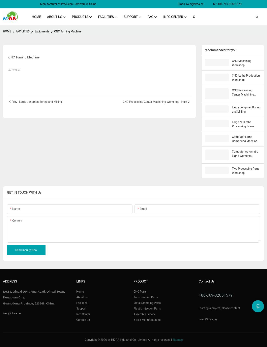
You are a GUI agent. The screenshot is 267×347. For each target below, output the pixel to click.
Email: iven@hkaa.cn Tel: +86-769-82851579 (210, 4)
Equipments (41, 31)
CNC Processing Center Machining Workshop (243, 93)
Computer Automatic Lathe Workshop (245, 153)
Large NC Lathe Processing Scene (243, 124)
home (7, 31)
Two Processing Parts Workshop (245, 171)
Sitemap (178, 339)
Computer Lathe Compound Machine (244, 139)
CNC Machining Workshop (241, 63)
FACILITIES (23, 31)
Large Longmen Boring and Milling (246, 109)
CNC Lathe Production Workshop (246, 77)
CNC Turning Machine (67, 31)
